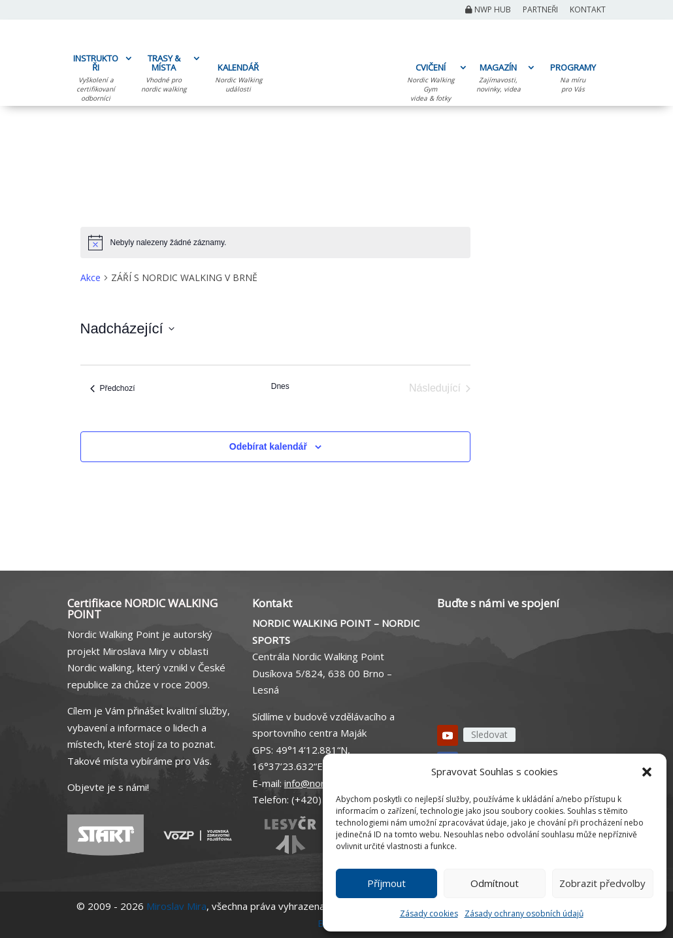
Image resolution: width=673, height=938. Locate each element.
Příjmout (386, 883)
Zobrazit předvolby (602, 883)
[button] (646, 772)
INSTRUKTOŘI (95, 80)
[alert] (275, 242)
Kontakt (588, 10)
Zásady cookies (429, 913)
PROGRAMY (573, 80)
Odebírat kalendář (268, 446)
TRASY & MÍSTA (163, 75)
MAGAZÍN (498, 80)
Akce (90, 277)
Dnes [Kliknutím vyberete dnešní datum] (280, 386)
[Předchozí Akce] (112, 388)
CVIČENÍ (430, 84)
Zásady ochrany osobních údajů (524, 913)
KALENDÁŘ (238, 80)
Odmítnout (494, 883)
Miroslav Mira (176, 906)
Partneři (540, 10)
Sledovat (489, 734)
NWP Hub (488, 10)
